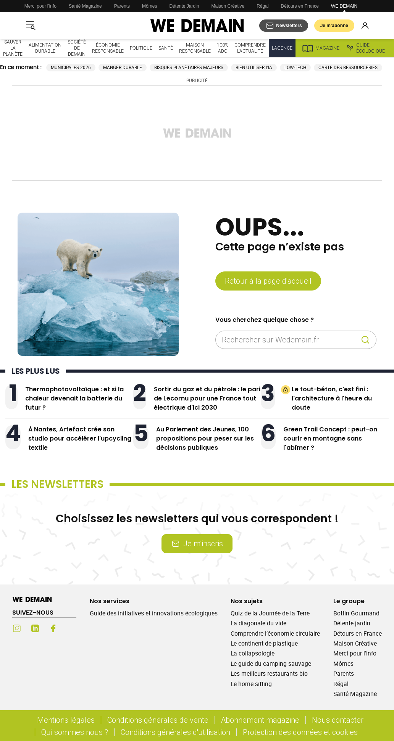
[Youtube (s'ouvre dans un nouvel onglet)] (71, 628)
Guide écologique (365, 48)
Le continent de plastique (264, 643)
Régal (262, 6)
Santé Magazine (85, 6)
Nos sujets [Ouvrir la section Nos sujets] (247, 601)
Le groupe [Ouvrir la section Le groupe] (349, 601)
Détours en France (300, 6)
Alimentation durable (45, 48)
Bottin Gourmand (356, 613)
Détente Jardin (184, 6)
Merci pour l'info (40, 6)
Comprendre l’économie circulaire (275, 633)
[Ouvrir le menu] (30, 25)
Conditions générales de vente (157, 720)
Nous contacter (337, 720)
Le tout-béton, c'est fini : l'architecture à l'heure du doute (332, 398)
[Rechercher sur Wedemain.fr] (290, 339)
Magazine (320, 48)
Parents (122, 6)
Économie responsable (108, 48)
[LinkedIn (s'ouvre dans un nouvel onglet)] (35, 628)
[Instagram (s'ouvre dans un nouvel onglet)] (16, 628)
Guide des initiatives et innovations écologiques (154, 613)
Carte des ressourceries (348, 67)
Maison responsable (195, 48)
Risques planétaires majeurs (188, 67)
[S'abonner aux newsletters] (283, 25)
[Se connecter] (365, 25)
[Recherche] (365, 339)
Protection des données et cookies (301, 732)
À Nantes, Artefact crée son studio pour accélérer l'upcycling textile (79, 438)
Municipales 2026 (71, 67)
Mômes (149, 6)
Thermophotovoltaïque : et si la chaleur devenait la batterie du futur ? (74, 398)
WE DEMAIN (344, 6)
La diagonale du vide (258, 623)
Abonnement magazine (260, 720)
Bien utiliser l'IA (254, 67)
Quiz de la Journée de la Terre (270, 613)
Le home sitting (251, 684)
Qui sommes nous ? (74, 732)
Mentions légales (66, 720)
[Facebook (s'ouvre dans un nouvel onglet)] (53, 628)
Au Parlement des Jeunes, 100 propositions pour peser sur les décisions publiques (205, 438)
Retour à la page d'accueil (268, 281)
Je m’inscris (197, 543)
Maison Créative (228, 6)
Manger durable (122, 67)
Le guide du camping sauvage (271, 663)
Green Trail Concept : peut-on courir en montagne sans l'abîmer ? (330, 438)
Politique (141, 48)
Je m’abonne (334, 25)
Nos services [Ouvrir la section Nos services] (109, 601)
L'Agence (282, 48)
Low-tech (295, 67)
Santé (165, 48)
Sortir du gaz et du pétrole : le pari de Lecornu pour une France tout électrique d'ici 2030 (207, 398)
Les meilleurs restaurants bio (269, 673)
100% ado (222, 48)
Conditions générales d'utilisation (175, 732)
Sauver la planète (13, 48)
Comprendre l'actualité (250, 48)
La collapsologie (253, 653)
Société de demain (77, 48)
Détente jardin (351, 623)
